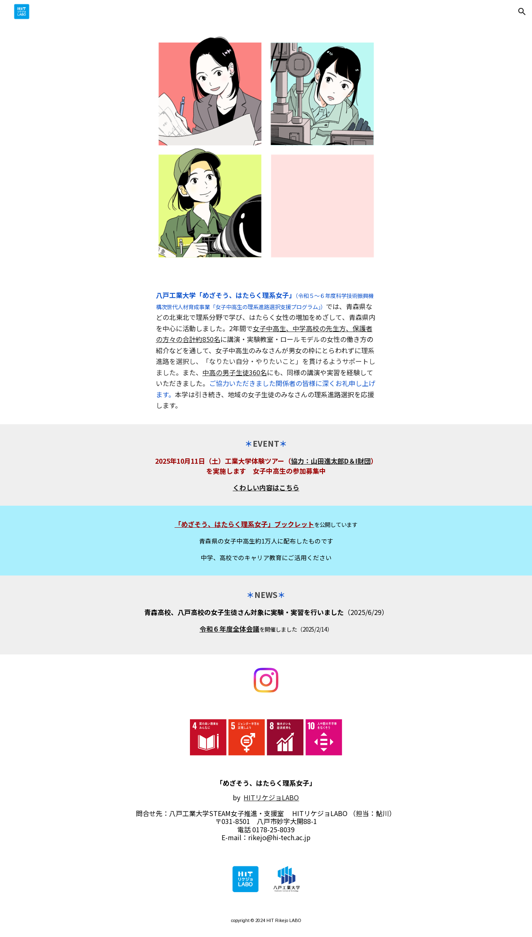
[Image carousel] (266, 149)
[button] (522, 12)
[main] (266, 350)
